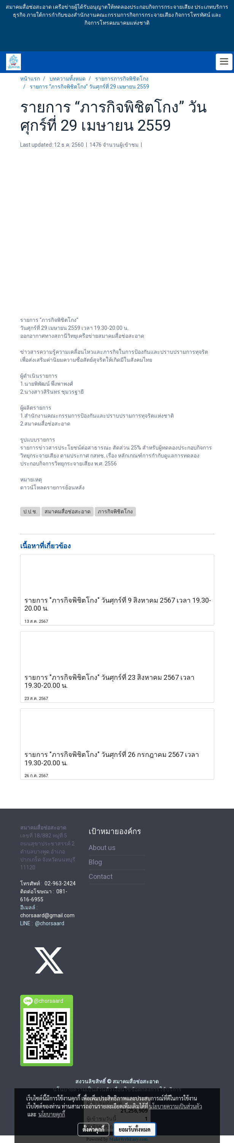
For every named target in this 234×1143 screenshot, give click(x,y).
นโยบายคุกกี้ (51, 1114)
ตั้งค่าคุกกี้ (93, 1129)
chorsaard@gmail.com (47, 915)
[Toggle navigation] (224, 62)
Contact (101, 876)
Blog (95, 862)
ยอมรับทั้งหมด (135, 1129)
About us (102, 848)
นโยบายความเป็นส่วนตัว (175, 1106)
